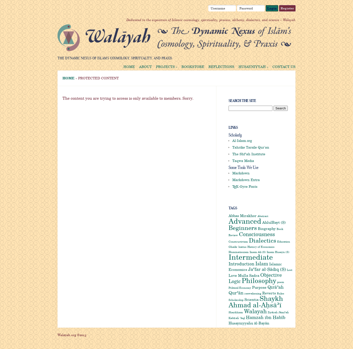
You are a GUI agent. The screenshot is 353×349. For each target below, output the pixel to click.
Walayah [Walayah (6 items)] (255, 311)
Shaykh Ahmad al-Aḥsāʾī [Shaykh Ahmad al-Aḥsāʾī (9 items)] (256, 301)
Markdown (241, 173)
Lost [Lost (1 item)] (289, 270)
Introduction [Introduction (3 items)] (241, 263)
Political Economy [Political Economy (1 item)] (240, 288)
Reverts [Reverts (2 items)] (269, 293)
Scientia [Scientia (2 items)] (251, 299)
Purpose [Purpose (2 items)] (259, 287)
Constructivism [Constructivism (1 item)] (238, 242)
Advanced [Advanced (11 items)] (245, 221)
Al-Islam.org (242, 140)
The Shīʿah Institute (248, 154)
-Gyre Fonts (244, 186)
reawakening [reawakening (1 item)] (252, 293)
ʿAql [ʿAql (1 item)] (242, 318)
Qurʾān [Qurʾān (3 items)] (236, 292)
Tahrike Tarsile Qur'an (250, 147)
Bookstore (192, 66)
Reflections (221, 66)
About (145, 66)
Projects (166, 66)
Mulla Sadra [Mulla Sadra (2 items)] (248, 275)
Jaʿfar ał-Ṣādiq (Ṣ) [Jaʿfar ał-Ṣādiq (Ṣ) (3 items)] (267, 269)
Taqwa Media (243, 160)
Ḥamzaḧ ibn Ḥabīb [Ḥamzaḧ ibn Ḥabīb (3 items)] (265, 317)
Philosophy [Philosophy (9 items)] (259, 280)
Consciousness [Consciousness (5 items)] (257, 234)
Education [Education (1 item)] (283, 242)
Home (129, 66)
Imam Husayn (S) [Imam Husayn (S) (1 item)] (278, 252)
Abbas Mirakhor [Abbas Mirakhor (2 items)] (243, 215)
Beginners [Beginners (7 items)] (243, 227)
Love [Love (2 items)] (233, 275)
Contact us (283, 66)
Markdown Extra (246, 179)
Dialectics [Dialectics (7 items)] (262, 240)
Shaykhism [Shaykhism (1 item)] (236, 312)
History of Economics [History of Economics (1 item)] (260, 247)
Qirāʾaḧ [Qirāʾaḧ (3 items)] (275, 287)
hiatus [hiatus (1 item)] (242, 247)
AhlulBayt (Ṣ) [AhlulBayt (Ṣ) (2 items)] (274, 222)
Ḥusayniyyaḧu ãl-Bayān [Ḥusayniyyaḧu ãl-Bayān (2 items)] (249, 323)
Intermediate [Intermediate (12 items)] (251, 257)
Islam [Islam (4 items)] (261, 263)
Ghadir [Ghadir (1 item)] (233, 247)
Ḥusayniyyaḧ (253, 66)
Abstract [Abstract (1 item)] (263, 216)
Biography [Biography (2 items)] (267, 228)
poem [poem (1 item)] (280, 282)
